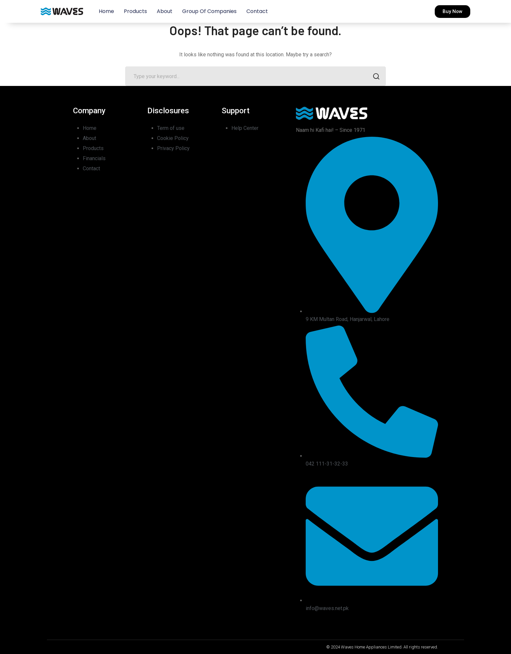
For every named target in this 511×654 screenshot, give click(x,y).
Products (135, 11)
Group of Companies (209, 11)
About (164, 11)
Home (106, 11)
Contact (257, 11)
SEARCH (374, 77)
